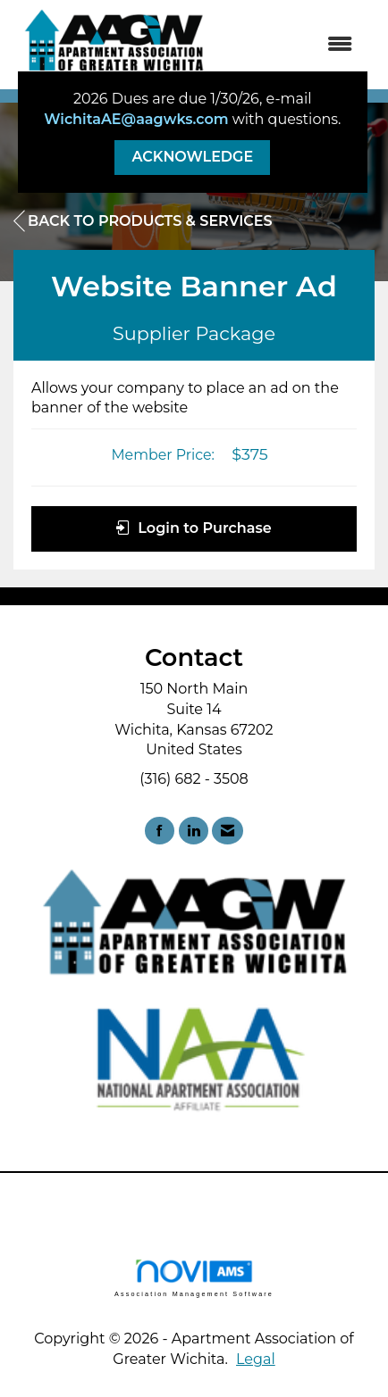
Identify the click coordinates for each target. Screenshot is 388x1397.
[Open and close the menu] (292, 45)
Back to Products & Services (143, 221)
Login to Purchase (193, 528)
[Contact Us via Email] (227, 830)
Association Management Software (194, 1278)
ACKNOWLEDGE (192, 156)
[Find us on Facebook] (159, 830)
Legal (255, 1359)
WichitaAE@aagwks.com (136, 119)
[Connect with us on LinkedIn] (193, 830)
